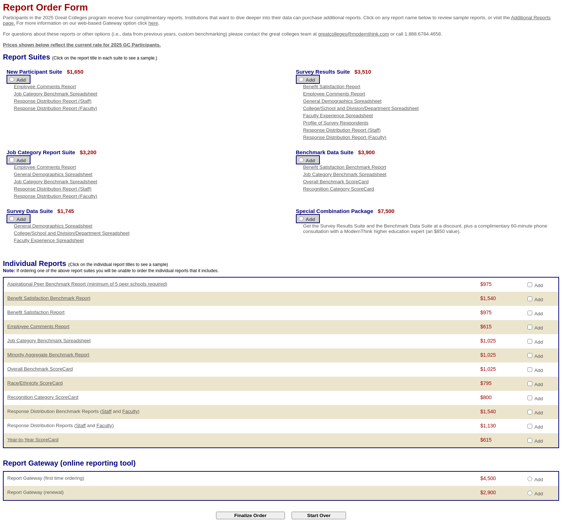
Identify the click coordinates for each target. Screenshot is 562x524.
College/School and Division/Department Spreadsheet (361, 108)
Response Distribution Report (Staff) (52, 101)
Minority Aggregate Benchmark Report (48, 354)
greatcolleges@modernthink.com (353, 34)
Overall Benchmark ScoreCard (336, 181)
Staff (106, 411)
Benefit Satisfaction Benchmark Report (344, 167)
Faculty (130, 411)
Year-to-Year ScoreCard (32, 439)
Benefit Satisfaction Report (332, 86)
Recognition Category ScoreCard (338, 189)
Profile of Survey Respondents (335, 123)
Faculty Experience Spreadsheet (338, 115)
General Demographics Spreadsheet (342, 101)
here (153, 23)
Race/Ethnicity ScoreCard (35, 383)
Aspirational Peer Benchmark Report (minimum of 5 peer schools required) (87, 284)
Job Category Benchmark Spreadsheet (55, 94)
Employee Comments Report (45, 86)
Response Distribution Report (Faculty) (55, 108)
